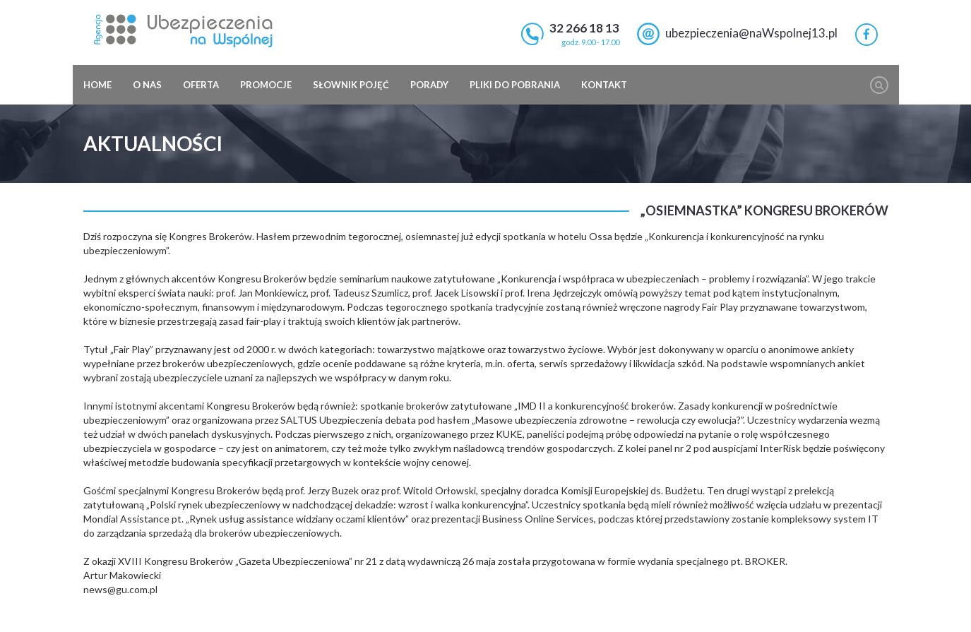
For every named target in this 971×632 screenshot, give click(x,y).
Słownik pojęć (351, 84)
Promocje (266, 84)
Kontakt (604, 84)
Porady (429, 84)
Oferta (201, 84)
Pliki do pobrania (515, 84)
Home (97, 84)
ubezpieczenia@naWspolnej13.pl (751, 32)
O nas (147, 84)
